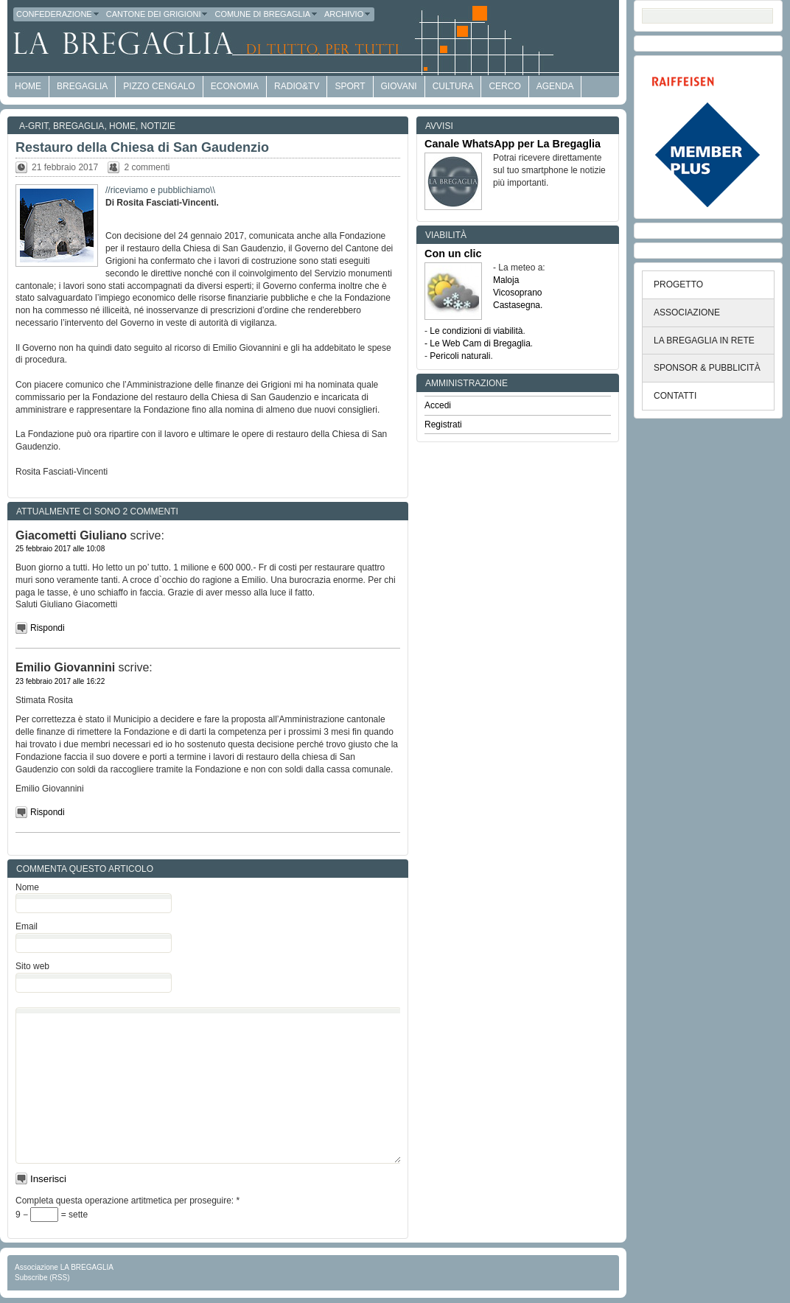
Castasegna (516, 305)
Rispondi (47, 628)
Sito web (32, 966)
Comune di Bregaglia (266, 14)
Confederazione (58, 14)
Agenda (555, 86)
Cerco (504, 86)
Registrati (443, 424)
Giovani (399, 86)
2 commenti (146, 167)
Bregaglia (82, 86)
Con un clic (453, 253)
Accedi (437, 405)
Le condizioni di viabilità (476, 331)
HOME (28, 86)
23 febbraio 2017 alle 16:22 (60, 681)
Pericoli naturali (460, 356)
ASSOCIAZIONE (687, 312)
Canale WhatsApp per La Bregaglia (512, 144)
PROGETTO (678, 284)
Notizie (158, 126)
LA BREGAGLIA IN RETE (704, 340)
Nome (27, 887)
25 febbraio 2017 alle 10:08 (60, 549)
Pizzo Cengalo (159, 86)
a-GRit (33, 126)
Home (122, 126)
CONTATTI (675, 396)
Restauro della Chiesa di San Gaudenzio (142, 147)
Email (26, 926)
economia (235, 86)
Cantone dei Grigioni (157, 14)
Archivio (347, 14)
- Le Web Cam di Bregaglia (477, 343)
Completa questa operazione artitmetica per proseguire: (127, 1200)
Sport (350, 86)
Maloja (506, 280)
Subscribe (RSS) (42, 1278)
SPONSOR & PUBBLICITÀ (707, 368)
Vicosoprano (517, 292)
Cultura (453, 86)
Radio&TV (296, 86)
